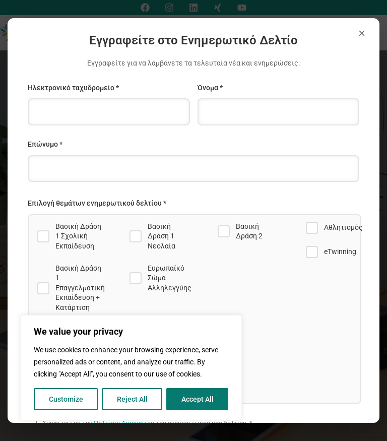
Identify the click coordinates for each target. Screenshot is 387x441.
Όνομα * (210, 88)
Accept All (197, 399)
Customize (66, 399)
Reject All (132, 399)
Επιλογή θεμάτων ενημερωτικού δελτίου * (97, 203)
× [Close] (361, 33)
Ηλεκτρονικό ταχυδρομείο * (73, 88)
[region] (131, 368)
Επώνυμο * (45, 144)
